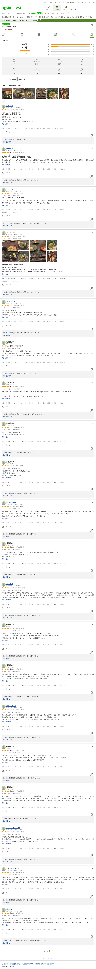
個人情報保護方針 (15, 964)
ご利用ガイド (52, 2)
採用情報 (37, 964)
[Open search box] (4, 79)
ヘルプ (45, 2)
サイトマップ (61, 2)
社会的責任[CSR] (27, 964)
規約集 (44, 964)
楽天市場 (80, 2)
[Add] (91, 25)
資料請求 (51, 964)
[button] (7, 93)
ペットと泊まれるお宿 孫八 (11, 27)
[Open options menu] (22, 79)
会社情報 (5, 964)
